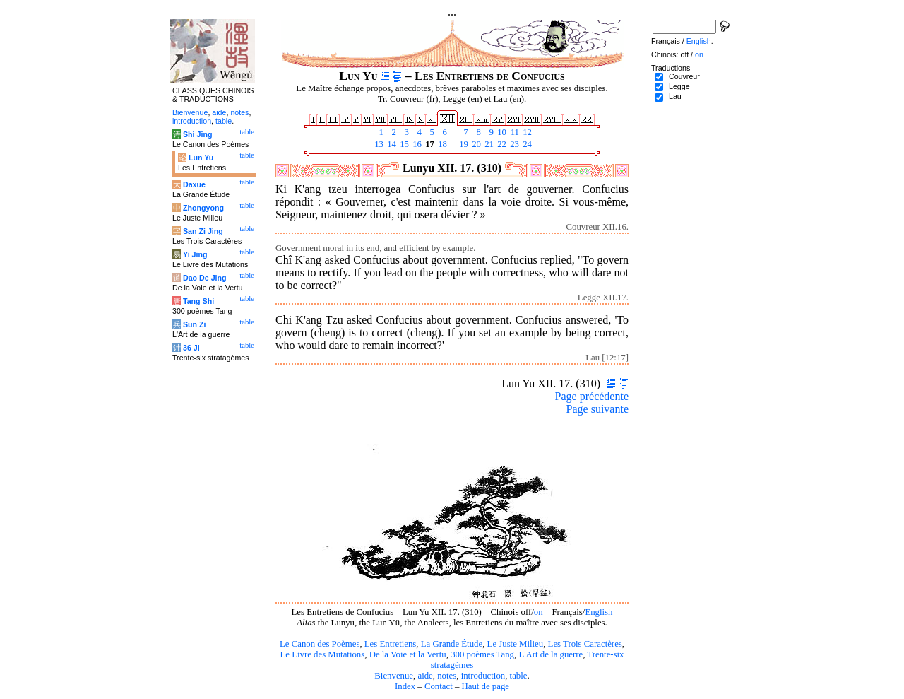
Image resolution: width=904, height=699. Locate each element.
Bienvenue (393, 676)
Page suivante (597, 409)
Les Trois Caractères (585, 644)
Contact (438, 686)
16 (416, 144)
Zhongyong (203, 208)
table (519, 676)
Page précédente (592, 396)
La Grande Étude (451, 644)
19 (462, 144)
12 (526, 132)
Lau (675, 96)
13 (377, 144)
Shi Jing (197, 134)
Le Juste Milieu (515, 644)
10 (500, 132)
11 (513, 132)
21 (488, 144)
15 (403, 144)
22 (500, 144)
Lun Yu (201, 157)
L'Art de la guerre (550, 654)
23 (513, 144)
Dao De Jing (205, 278)
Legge (679, 86)
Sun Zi (194, 324)
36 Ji (191, 347)
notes (446, 676)
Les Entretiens (390, 644)
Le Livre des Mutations (322, 654)
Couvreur (684, 76)
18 (441, 144)
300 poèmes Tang (482, 654)
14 (390, 144)
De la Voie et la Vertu (407, 654)
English (598, 612)
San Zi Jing (203, 231)
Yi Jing (195, 254)
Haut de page (486, 686)
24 (526, 144)
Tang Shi (198, 301)
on (538, 612)
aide (424, 676)
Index (405, 686)
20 (475, 144)
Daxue (194, 184)
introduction (483, 676)
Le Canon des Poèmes (319, 644)
